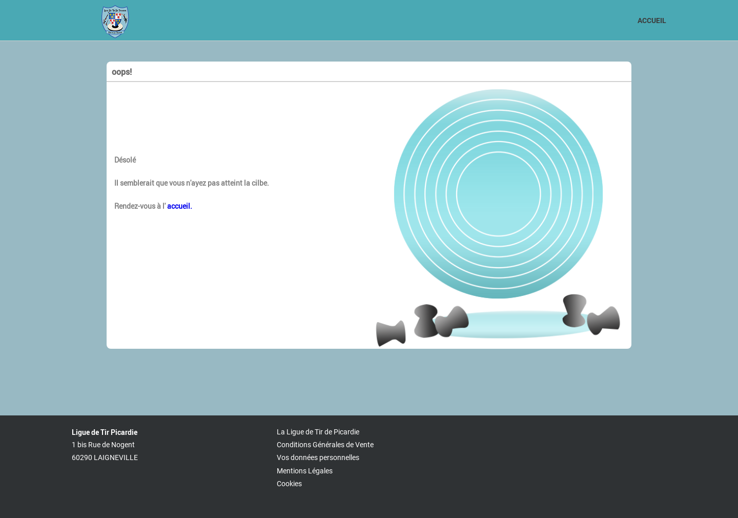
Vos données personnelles (318, 457)
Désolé (125, 160)
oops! (122, 71)
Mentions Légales (305, 471)
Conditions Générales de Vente (325, 445)
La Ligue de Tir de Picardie (318, 432)
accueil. (179, 206)
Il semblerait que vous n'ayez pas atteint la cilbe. (191, 183)
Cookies (289, 484)
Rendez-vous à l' (153, 206)
